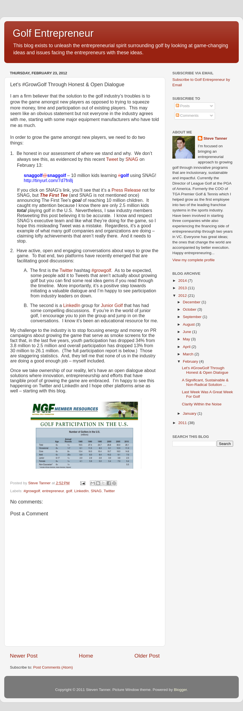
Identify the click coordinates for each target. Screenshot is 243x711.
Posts (183, 106)
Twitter (66, 270)
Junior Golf (112, 305)
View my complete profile (193, 260)
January (190, 413)
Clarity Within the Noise (202, 404)
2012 (183, 295)
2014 (183, 280)
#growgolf (101, 270)
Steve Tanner (215, 138)
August (189, 324)
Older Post (147, 656)
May (187, 339)
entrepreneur (53, 491)
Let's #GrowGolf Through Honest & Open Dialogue (205, 370)
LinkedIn (72, 305)
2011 (183, 423)
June (187, 332)
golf (69, 491)
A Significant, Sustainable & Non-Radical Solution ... (205, 382)
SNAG (131, 159)
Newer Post (24, 656)
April (187, 347)
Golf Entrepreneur (53, 33)
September (193, 317)
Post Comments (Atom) (53, 667)
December (192, 302)
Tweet (112, 159)
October (190, 309)
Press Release (126, 190)
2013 (183, 288)
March (188, 354)
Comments (187, 115)
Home (86, 656)
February (191, 361)
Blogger (180, 690)
